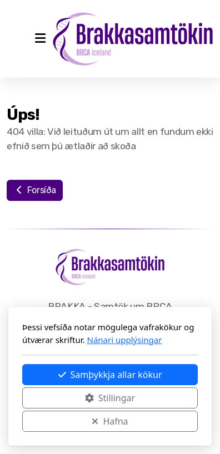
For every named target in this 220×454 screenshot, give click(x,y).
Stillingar (110, 398)
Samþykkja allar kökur (110, 375)
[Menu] (40, 39)
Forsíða (35, 190)
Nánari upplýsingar (124, 339)
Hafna (110, 421)
